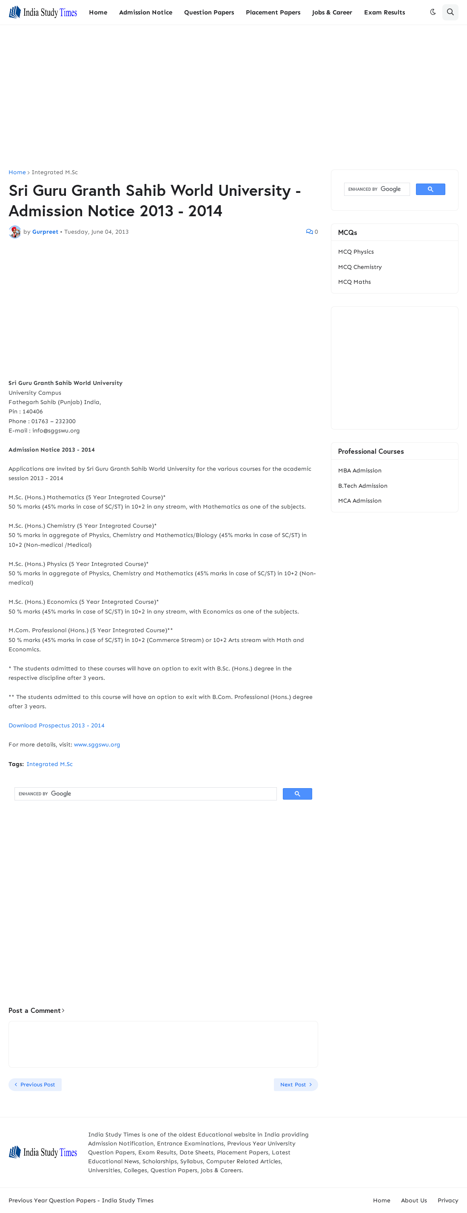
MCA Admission (360, 500)
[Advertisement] (233, 97)
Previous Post (37, 1084)
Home (17, 172)
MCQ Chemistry (360, 267)
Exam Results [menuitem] (384, 12)
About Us (414, 1200)
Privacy (448, 1200)
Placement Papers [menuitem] (273, 12)
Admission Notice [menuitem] (145, 12)
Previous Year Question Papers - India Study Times (81, 1200)
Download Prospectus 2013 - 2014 (57, 725)
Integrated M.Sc (54, 172)
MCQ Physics (356, 251)
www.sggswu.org (97, 744)
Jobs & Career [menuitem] (332, 12)
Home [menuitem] (98, 12)
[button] (433, 12)
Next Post (293, 1084)
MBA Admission (360, 470)
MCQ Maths (354, 282)
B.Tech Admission (362, 485)
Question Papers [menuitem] (209, 12)
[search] (145, 794)
